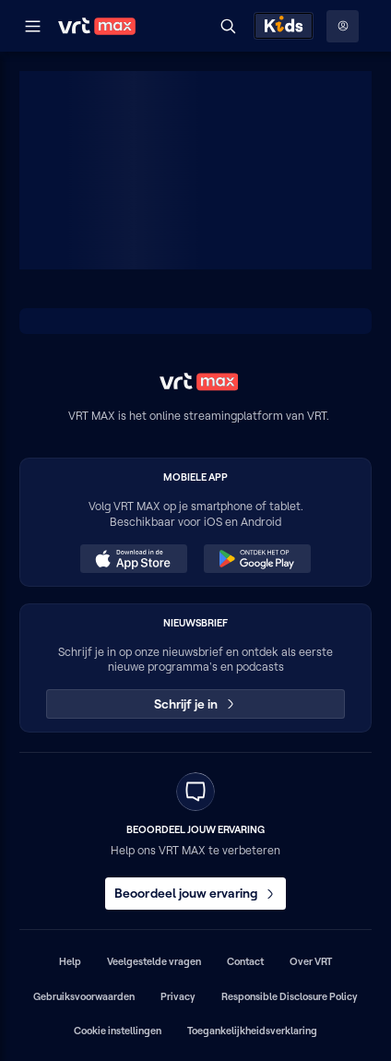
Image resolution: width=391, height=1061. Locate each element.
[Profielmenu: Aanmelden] (342, 26)
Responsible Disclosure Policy (289, 996)
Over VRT (311, 961)
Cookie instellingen (117, 1030)
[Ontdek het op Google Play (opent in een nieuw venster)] (257, 559)
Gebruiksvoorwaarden (84, 996)
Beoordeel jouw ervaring (195, 893)
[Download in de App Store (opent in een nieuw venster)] (133, 559)
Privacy (178, 996)
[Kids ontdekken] (284, 26)
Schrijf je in (196, 704)
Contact (245, 961)
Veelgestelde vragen (154, 961)
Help (70, 961)
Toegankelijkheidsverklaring (252, 1030)
